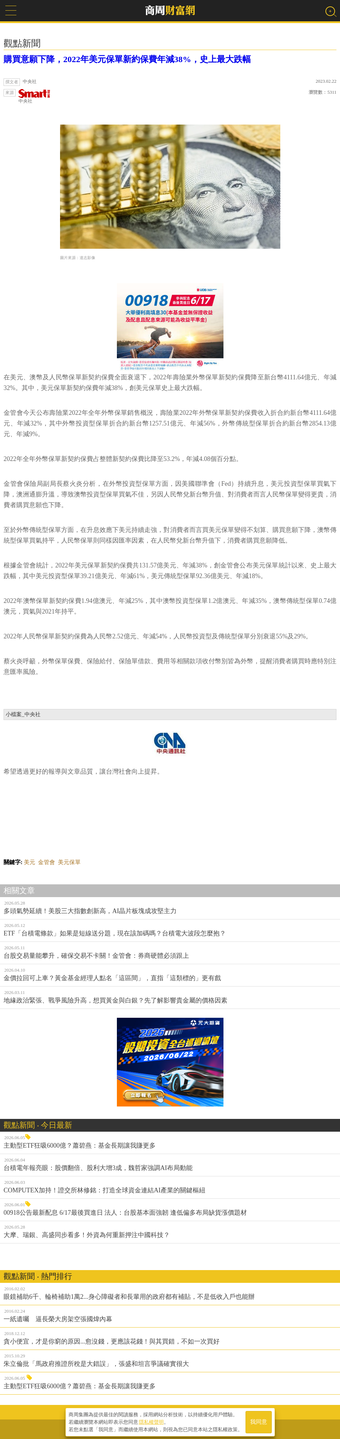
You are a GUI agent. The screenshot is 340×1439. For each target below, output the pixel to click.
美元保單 (69, 862)
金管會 (46, 862)
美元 (29, 862)
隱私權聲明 (151, 1421)
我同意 (258, 1422)
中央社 (34, 96)
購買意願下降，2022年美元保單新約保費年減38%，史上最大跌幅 (127, 59)
